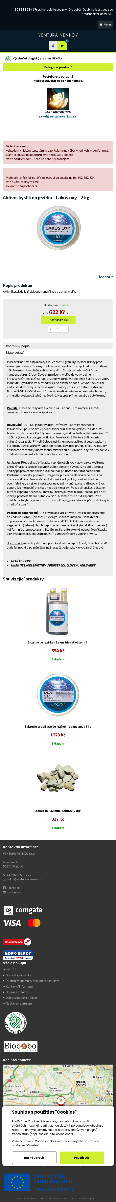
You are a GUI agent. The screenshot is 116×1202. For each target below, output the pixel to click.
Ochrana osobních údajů (21, 997)
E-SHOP (11, 969)
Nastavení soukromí (19, 1003)
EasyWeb (47, 1198)
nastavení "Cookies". (25, 1145)
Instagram (14, 892)
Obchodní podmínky (18, 975)
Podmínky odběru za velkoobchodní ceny (32, 980)
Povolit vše (81, 1158)
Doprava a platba (17, 992)
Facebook (13, 887)
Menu (105, 24)
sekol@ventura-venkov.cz (24, 879)
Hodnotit (105, 276)
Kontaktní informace (21, 847)
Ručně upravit (34, 1158)
